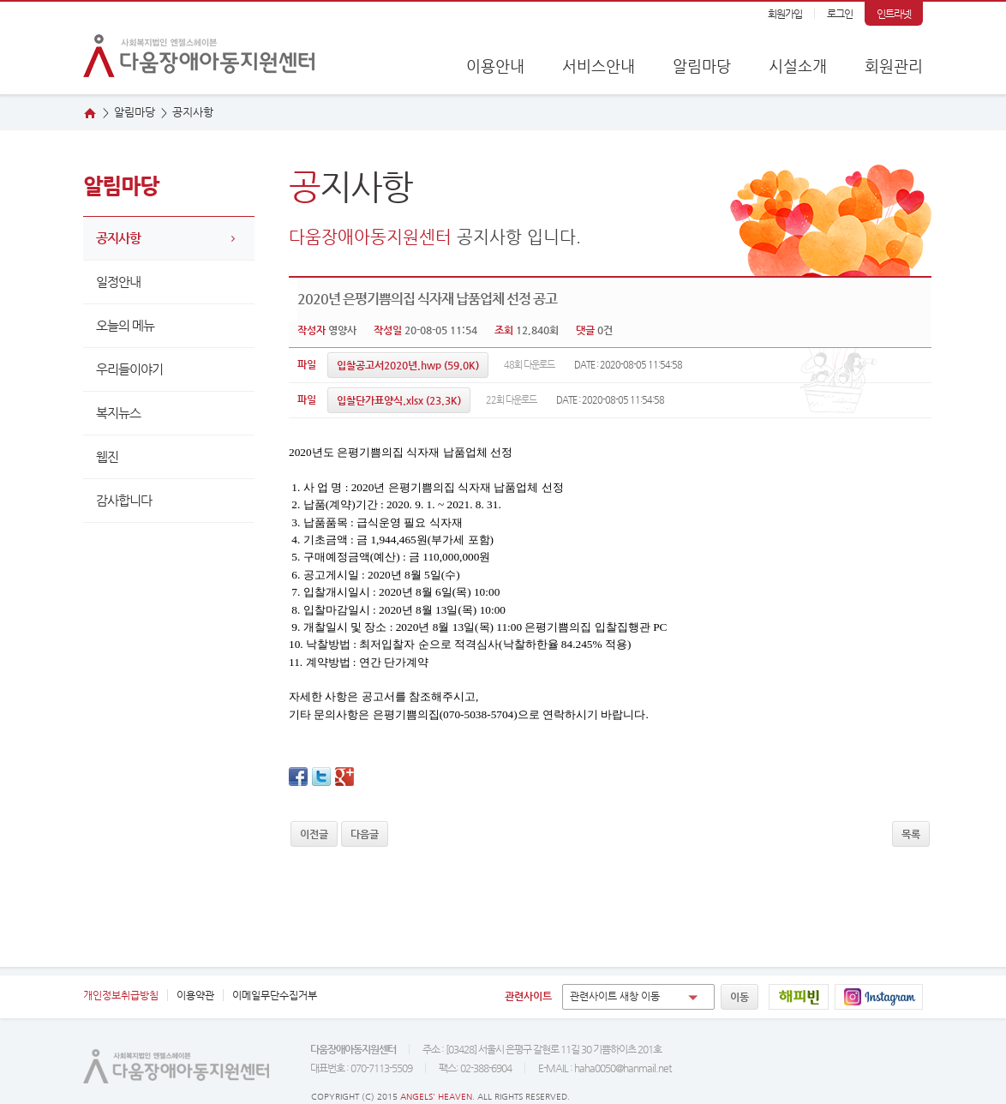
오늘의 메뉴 (125, 325)
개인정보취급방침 (121, 995)
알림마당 (702, 66)
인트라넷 (894, 14)
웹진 (107, 456)
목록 (910, 834)
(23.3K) (399, 400)
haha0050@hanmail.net (622, 1068)
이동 (739, 997)
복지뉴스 (118, 412)
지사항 (192, 111)
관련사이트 (528, 996)
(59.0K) (408, 365)
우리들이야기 (129, 369)
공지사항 (118, 238)
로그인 (840, 14)
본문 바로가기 (0, 2)
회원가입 (785, 14)
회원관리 (894, 66)
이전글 (314, 834)
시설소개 (798, 66)
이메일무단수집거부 (274, 995)
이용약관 (195, 995)
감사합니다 (124, 500)
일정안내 (118, 281)
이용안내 (495, 66)
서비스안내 (598, 66)
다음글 (364, 834)
